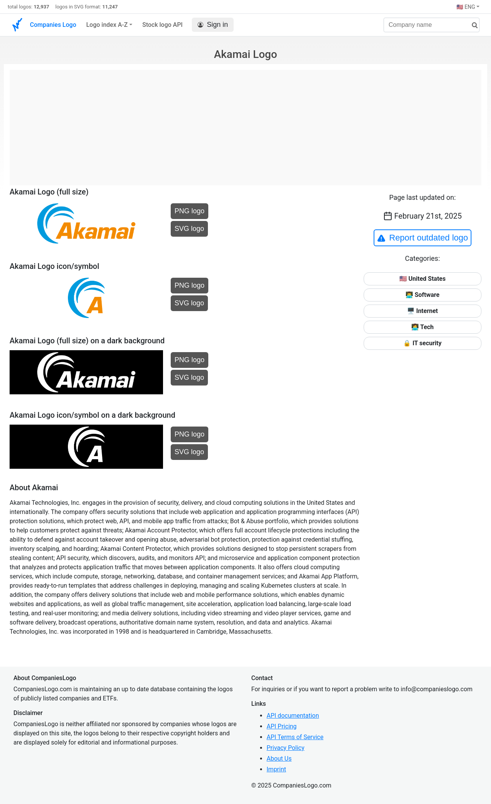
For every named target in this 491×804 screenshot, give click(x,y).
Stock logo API (162, 24)
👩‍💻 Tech (422, 327)
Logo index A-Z (107, 24)
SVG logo (189, 228)
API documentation (293, 715)
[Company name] (431, 25)
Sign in (213, 25)
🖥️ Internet (422, 311)
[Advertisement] (245, 123)
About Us (279, 758)
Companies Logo (53, 24)
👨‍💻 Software (422, 294)
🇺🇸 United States (422, 278)
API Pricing (282, 726)
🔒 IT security (422, 343)
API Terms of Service (295, 737)
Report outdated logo (422, 238)
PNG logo (189, 211)
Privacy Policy (286, 747)
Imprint (276, 769)
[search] (472, 25)
